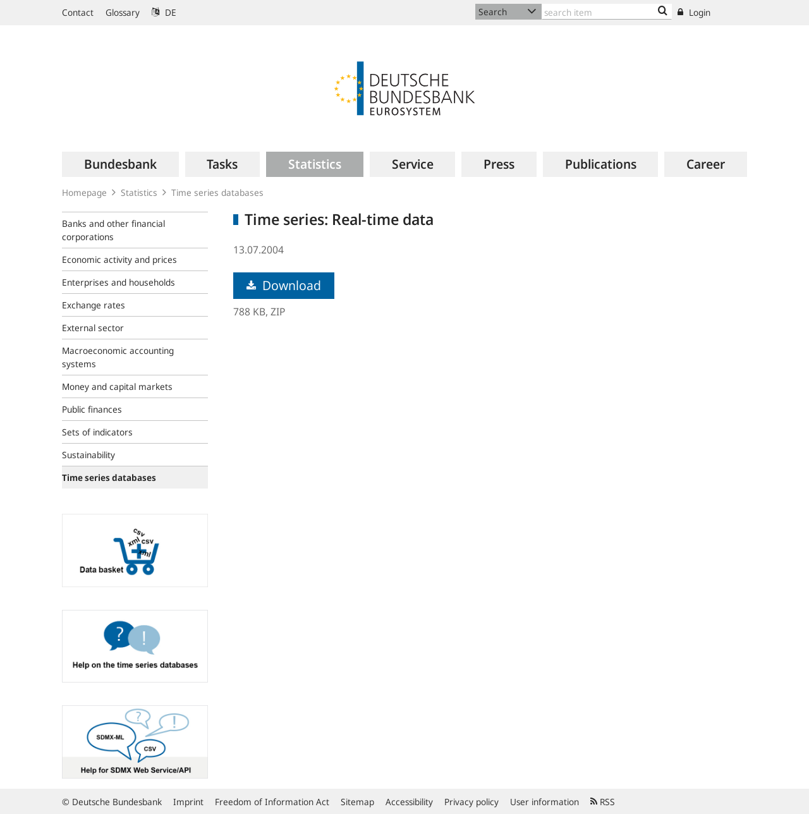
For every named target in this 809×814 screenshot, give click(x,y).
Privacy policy (471, 802)
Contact (78, 12)
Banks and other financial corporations (113, 230)
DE (164, 12)
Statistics (139, 192)
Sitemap (357, 802)
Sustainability (88, 455)
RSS (602, 802)
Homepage (84, 192)
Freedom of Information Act (272, 802)
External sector (93, 328)
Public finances (92, 409)
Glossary (123, 12)
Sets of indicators (97, 432)
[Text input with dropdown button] (607, 12)
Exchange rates (93, 305)
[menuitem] (120, 164)
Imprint (188, 802)
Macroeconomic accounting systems (118, 357)
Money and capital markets (117, 386)
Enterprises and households (118, 282)
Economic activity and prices (119, 259)
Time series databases (217, 192)
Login (694, 12)
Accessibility (409, 802)
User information (544, 802)
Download (283, 285)
